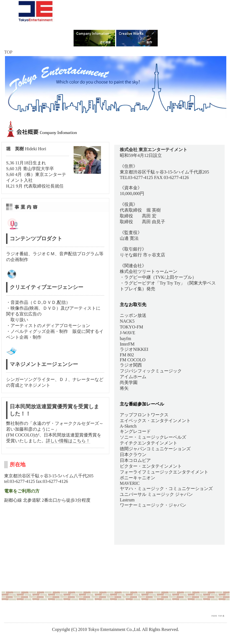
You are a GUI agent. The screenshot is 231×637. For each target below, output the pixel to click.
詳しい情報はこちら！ (68, 440)
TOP (8, 52)
